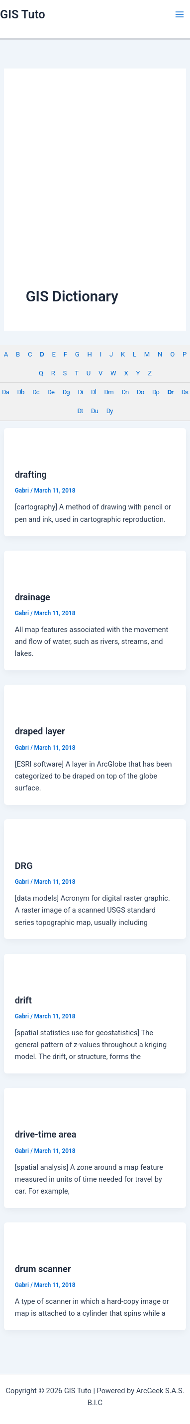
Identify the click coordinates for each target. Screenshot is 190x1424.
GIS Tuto (22, 14)
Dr (170, 392)
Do (140, 392)
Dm (108, 392)
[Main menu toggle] (179, 14)
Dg (66, 392)
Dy (109, 411)
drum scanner (43, 1269)
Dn (124, 392)
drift (23, 1000)
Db (20, 392)
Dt (80, 411)
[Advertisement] (93, 188)
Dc (35, 392)
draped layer (40, 731)
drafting (31, 474)
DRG (24, 865)
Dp (155, 392)
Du (94, 411)
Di (80, 392)
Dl (93, 392)
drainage (32, 597)
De (50, 392)
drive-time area (46, 1134)
